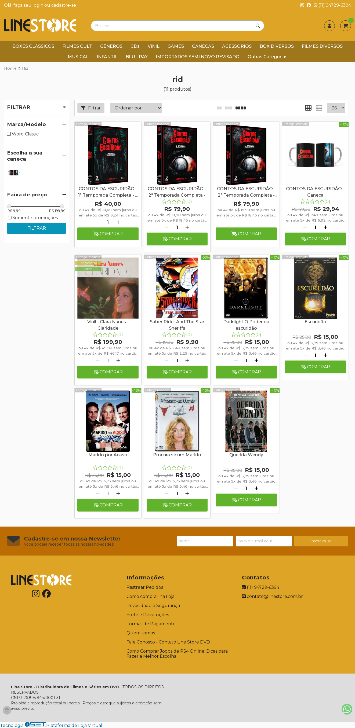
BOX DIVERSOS (277, 46)
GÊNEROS (111, 46)
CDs (135, 46)
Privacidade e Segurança (153, 605)
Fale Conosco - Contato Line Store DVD (168, 642)
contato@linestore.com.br (272, 596)
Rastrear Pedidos (144, 587)
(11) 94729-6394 (332, 5)
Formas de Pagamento (151, 623)
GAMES (176, 46)
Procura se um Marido (177, 454)
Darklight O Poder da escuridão (246, 325)
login (38, 5)
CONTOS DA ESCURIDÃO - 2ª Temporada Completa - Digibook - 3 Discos (177, 192)
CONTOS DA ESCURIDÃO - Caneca (315, 192)
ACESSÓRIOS (237, 46)
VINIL (154, 46)
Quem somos (140, 632)
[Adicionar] (118, 222)
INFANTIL (107, 56)
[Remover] (97, 222)
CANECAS (203, 46)
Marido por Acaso (107, 454)
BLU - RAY (137, 56)
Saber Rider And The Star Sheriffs (177, 325)
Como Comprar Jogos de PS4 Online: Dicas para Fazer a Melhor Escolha (177, 654)
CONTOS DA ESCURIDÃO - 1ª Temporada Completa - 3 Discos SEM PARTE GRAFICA (108, 192)
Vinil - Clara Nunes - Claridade (108, 325)
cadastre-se (63, 5)
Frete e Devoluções (147, 614)
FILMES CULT (77, 46)
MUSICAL (78, 56)
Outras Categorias (268, 56)
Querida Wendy (246, 454)
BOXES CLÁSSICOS (33, 46)
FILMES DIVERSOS (322, 46)
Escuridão (315, 321)
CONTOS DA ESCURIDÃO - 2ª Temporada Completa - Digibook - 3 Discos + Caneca (246, 192)
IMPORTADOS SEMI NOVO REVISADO (198, 56)
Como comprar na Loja (150, 596)
